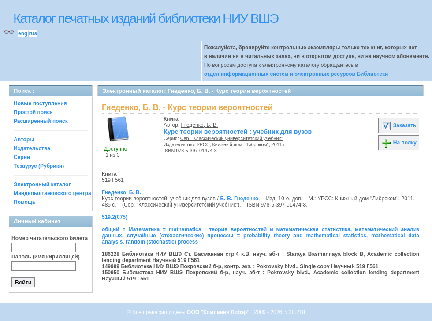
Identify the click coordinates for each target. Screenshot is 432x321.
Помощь (24, 202)
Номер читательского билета (49, 238)
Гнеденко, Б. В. (199, 125)
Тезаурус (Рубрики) (39, 166)
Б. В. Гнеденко (239, 199)
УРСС (203, 144)
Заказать (398, 125)
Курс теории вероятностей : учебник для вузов (238, 131)
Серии (22, 157)
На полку (399, 143)
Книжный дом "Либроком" (240, 144)
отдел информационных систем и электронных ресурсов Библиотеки (296, 74)
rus (33, 33)
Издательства (32, 148)
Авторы (24, 140)
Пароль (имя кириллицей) (45, 257)
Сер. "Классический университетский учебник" (231, 138)
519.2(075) (114, 217)
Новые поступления (40, 103)
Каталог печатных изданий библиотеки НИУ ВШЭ (145, 18)
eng (22, 33)
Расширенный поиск (41, 121)
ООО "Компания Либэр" (219, 312)
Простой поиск (33, 112)
